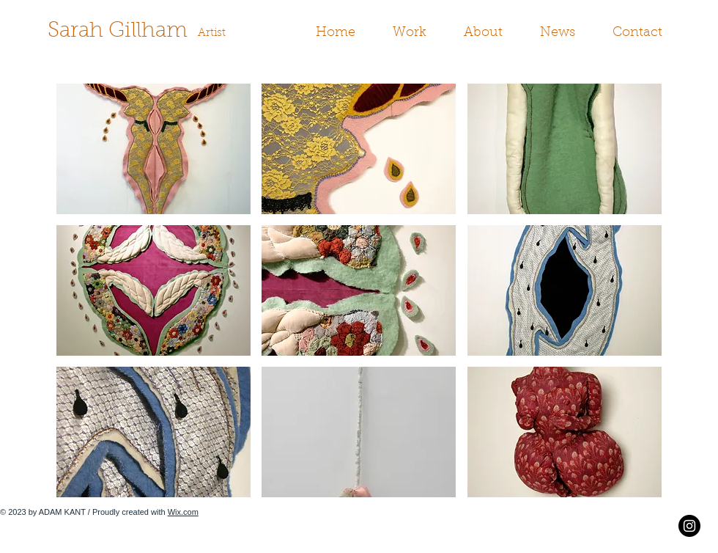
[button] (415, 33)
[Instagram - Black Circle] (689, 526)
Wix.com (183, 512)
